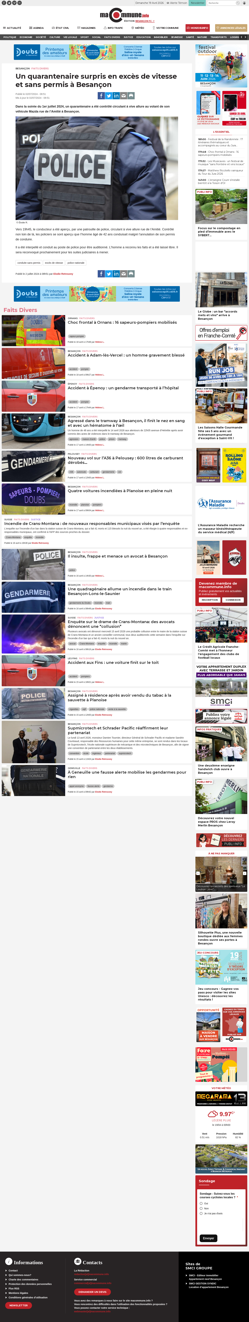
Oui (206, 1203)
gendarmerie (108, 472)
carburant (94, 472)
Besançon (23, 68)
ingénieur (96, 753)
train (108, 603)
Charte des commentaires (23, 1279)
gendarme (108, 786)
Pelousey (74, 454)
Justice (35, 519)
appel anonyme (77, 786)
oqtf (84, 709)
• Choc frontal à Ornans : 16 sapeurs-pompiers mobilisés (218, 153)
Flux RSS (14, 1288)
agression (74, 439)
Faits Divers (40, 68)
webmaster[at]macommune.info (92, 1311)
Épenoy (72, 384)
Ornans (73, 318)
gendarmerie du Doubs (80, 603)
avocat (73, 643)
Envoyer (208, 1238)
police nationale (76, 262)
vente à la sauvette (117, 709)
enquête (28, 537)
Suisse (8, 519)
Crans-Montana (13, 537)
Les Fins (72, 658)
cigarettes (74, 709)
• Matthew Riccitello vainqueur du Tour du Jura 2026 (220, 172)
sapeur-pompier (77, 336)
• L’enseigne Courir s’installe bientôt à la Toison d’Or (219, 181)
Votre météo (221, 1088)
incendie (73, 505)
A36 (71, 472)
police (102, 439)
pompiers (97, 505)
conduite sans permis (28, 262)
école (86, 753)
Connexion (233, 599)
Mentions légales (18, 1293)
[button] (238, 3)
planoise (85, 505)
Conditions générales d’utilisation (28, 1297)
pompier (85, 369)
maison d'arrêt (89, 439)
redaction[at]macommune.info (91, 1274)
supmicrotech (125, 753)
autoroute (81, 472)
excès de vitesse (54, 262)
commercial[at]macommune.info (93, 1283)
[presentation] (198, 873)
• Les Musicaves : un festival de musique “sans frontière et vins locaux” (221, 163)
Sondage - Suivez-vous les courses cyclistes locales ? (219, 1195)
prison (112, 439)
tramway (122, 439)
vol (119, 472)
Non (206, 1208)
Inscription (210, 599)
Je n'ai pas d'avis (213, 1213)
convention (75, 753)
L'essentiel (221, 131)
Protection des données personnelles (30, 1284)
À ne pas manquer (221, 853)
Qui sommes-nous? (20, 1275)
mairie (124, 643)
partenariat (110, 753)
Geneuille (74, 768)
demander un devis (93, 1292)
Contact (13, 1270)
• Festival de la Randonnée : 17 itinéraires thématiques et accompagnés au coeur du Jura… (220, 142)
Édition (129, 20)
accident (73, 369)
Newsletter (19, 1305)
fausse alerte (94, 786)
